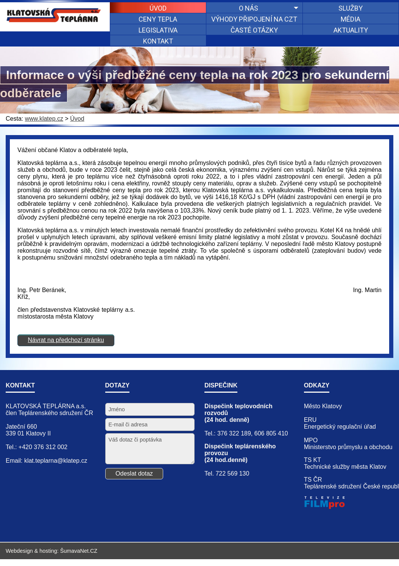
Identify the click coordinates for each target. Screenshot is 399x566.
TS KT (312, 460)
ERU (310, 420)
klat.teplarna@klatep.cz (55, 460)
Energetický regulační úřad (340, 426)
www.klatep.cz (44, 118)
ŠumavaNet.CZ (78, 551)
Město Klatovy (323, 406)
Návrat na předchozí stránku (66, 340)
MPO (311, 440)
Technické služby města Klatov (345, 466)
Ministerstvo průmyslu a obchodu (348, 447)
